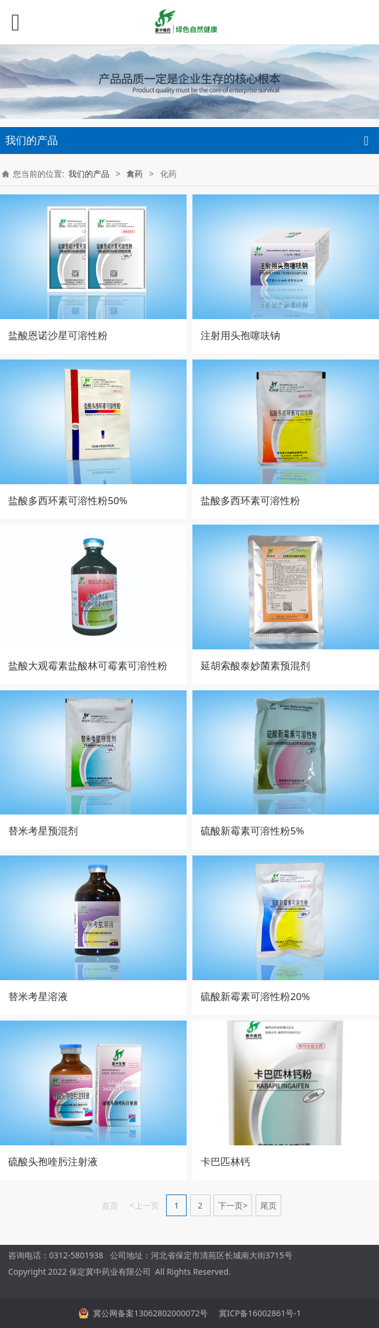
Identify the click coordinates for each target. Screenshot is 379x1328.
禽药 (134, 173)
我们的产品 (88, 173)
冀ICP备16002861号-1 (258, 1313)
